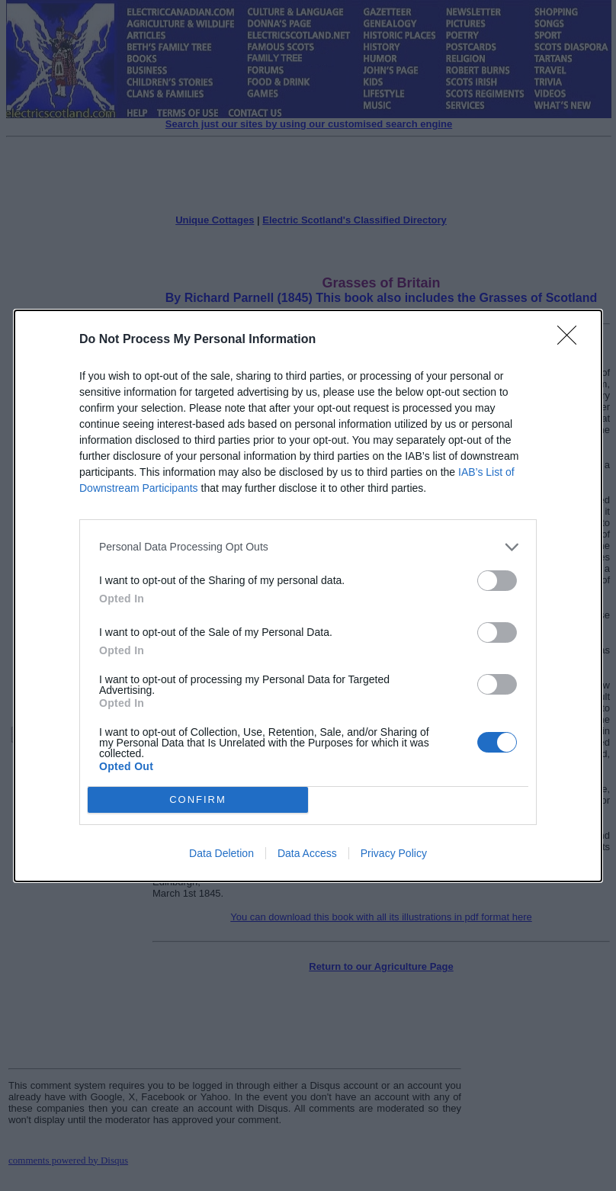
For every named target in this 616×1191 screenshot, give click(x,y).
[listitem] (308, 547)
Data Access (307, 853)
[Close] (571, 340)
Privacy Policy (394, 853)
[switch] (497, 580)
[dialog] (308, 595)
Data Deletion (221, 853)
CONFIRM (197, 799)
